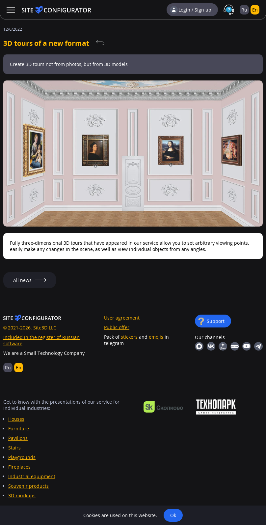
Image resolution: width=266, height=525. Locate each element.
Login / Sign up (194, 10)
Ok (173, 515)
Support (216, 321)
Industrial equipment (31, 476)
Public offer (116, 327)
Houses (16, 419)
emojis (156, 337)
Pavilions (18, 438)
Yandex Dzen (223, 346)
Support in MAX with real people (229, 10)
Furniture (18, 428)
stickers (129, 337)
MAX (199, 346)
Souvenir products (28, 486)
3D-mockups (22, 495)
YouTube (246, 346)
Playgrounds (22, 457)
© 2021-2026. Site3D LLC (29, 327)
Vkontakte (211, 346)
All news (100, 43)
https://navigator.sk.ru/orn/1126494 (163, 407)
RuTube (234, 346)
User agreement (122, 318)
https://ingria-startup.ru (216, 407)
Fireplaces (19, 467)
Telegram (258, 346)
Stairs (14, 448)
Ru (244, 10)
